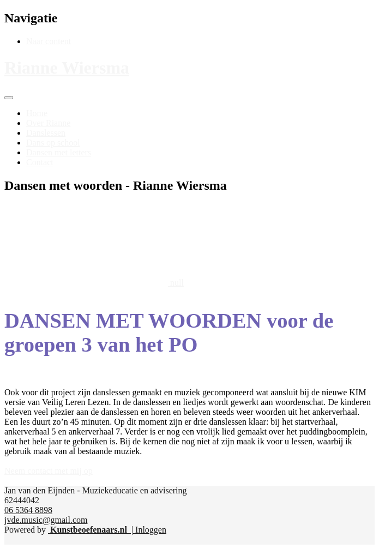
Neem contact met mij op (48, 470)
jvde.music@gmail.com (45, 519)
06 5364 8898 (28, 510)
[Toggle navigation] (8, 97)
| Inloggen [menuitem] (147, 529)
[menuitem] (36, 113)
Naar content (48, 41)
